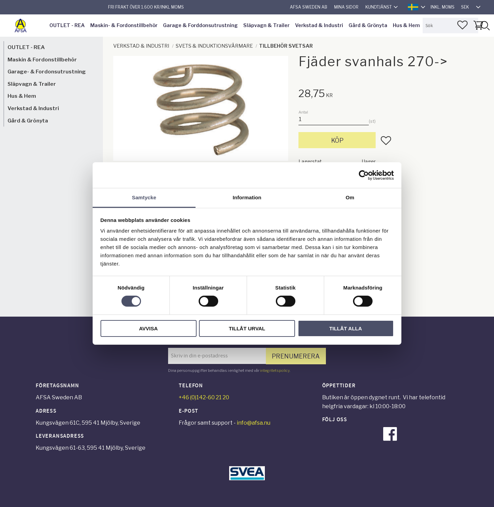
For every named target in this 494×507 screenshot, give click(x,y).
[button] (462, 25)
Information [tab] (247, 197)
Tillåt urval (247, 328)
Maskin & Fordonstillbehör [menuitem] (42, 59)
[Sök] (484, 25)
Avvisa (148, 328)
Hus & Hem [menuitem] (406, 25)
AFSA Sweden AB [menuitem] (308, 7)
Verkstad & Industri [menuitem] (319, 25)
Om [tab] (349, 197)
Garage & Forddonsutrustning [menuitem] (200, 25)
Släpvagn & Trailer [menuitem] (266, 25)
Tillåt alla (345, 328)
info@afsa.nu (253, 423)
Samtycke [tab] (144, 197)
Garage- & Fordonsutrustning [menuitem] (47, 71)
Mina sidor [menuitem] (346, 7)
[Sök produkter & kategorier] (450, 25)
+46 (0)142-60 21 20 (204, 397)
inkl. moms (443, 7)
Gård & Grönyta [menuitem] (368, 25)
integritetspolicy (275, 370)
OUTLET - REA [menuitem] (67, 25)
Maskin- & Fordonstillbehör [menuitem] (123, 25)
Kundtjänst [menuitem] (378, 7)
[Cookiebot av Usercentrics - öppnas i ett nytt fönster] (364, 175)
